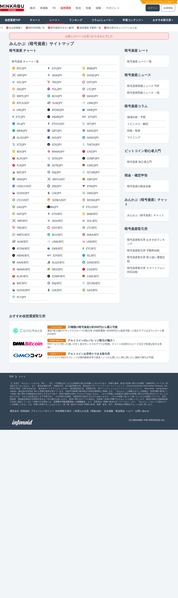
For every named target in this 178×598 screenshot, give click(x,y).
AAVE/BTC (23, 262)
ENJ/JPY (56, 172)
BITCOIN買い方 (37, 27)
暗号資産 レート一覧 (139, 61)
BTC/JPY (21, 68)
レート (54, 20)
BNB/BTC (92, 214)
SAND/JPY (93, 137)
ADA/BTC (57, 221)
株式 (32, 8)
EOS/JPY (57, 144)
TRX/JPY (56, 82)
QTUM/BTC (93, 283)
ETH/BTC (57, 214)
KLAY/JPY (22, 158)
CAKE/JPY (92, 165)
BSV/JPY (21, 151)
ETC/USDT (92, 207)
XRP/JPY (22, 75)
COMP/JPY (93, 158)
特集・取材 (133, 130)
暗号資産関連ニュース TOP (143, 86)
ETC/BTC (91, 248)
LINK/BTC (58, 241)
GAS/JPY (22, 207)
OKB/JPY (92, 110)
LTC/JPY (91, 89)
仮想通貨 (65, 8)
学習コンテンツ (133, 20)
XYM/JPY (92, 186)
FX (54, 8)
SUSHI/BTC (23, 290)
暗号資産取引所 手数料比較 (143, 250)
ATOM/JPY (58, 110)
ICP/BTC (58, 255)
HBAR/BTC (23, 255)
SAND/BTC (93, 262)
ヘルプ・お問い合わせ (137, 410)
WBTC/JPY (23, 96)
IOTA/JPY (57, 158)
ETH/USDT (58, 124)
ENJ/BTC (57, 283)
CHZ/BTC (92, 269)
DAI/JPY (21, 89)
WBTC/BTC (23, 235)
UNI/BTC (92, 241)
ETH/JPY (57, 68)
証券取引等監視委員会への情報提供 (69, 401)
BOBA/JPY (52, 207)
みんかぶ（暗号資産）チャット (145, 215)
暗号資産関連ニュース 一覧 (143, 92)
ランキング (75, 20)
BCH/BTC (57, 235)
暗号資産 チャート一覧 (25, 61)
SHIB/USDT (59, 200)
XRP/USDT (58, 179)
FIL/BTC (91, 255)
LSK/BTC (57, 290)
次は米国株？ (16, 27)
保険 (98, 8)
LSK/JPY (56, 193)
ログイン (152, 7)
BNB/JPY (92, 68)
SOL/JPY (21, 82)
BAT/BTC (22, 283)
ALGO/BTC (58, 262)
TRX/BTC (22, 228)
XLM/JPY (57, 103)
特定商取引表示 (63, 410)
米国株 (44, 8)
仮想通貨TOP (13, 20)
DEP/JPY (21, 214)
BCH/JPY (57, 96)
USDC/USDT (24, 186)
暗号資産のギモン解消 (62, 27)
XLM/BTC (22, 241)
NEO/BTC (57, 269)
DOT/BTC (57, 228)
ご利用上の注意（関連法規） (88, 410)
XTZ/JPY (21, 144)
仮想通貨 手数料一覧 (90, 27)
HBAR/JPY (58, 117)
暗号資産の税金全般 (139, 186)
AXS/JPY (56, 137)
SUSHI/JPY (23, 193)
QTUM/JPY (93, 172)
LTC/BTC (92, 228)
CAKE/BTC (93, 276)
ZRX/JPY (56, 186)
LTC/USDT (23, 200)
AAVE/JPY (92, 131)
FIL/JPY (21, 124)
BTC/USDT (23, 103)
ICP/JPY (92, 117)
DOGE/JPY (93, 75)
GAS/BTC (92, 290)
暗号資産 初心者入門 (139, 162)
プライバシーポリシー (42, 410)
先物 (88, 8)
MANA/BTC (23, 269)
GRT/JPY (57, 131)
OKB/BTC (57, 248)
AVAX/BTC (93, 235)
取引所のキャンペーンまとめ (122, 27)
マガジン (112, 8)
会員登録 (168, 7)
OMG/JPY (92, 193)
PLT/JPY (21, 297)
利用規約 (25, 410)
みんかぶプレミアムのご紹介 (159, 1)
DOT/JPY (92, 82)
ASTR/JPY (57, 165)
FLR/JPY (21, 165)
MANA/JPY (58, 151)
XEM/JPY (22, 179)
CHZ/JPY (92, 151)
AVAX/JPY (92, 96)
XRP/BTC (22, 221)
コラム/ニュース (102, 20)
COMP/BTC (58, 276)
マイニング (133, 137)
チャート (35, 20)
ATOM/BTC (23, 248)
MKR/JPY (22, 131)
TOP (11, 376)
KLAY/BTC (22, 276)
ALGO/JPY (23, 137)
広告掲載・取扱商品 (114, 410)
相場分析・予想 (136, 117)
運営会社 (14, 410)
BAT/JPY (21, 172)
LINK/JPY (92, 103)
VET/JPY (91, 124)
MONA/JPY (93, 200)
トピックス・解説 (137, 124)
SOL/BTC (92, 221)
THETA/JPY (93, 144)
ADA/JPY (57, 75)
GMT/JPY (92, 179)
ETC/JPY (20, 117)
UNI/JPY (21, 110)
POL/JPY (57, 89)
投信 (78, 8)
